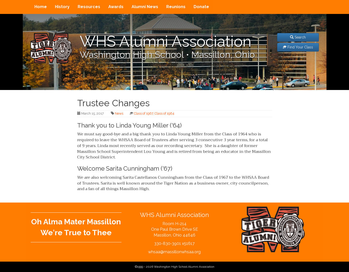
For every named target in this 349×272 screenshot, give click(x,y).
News (119, 113)
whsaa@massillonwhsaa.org (174, 251)
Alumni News (145, 6)
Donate (201, 6)
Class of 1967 (143, 113)
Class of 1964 (164, 113)
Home (40, 6)
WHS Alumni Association (165, 41)
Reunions (176, 6)
